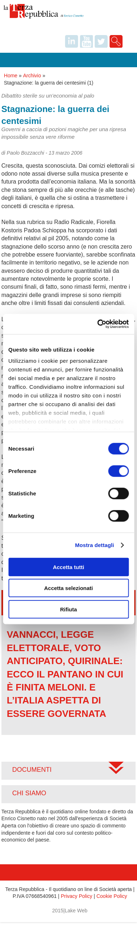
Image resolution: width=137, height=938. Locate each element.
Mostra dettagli (94, 545)
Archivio (32, 75)
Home (10, 75)
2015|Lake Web (69, 910)
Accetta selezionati (68, 588)
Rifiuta (68, 609)
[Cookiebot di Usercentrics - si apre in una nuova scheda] (98, 324)
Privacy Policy (76, 896)
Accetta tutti (68, 567)
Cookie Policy (112, 896)
